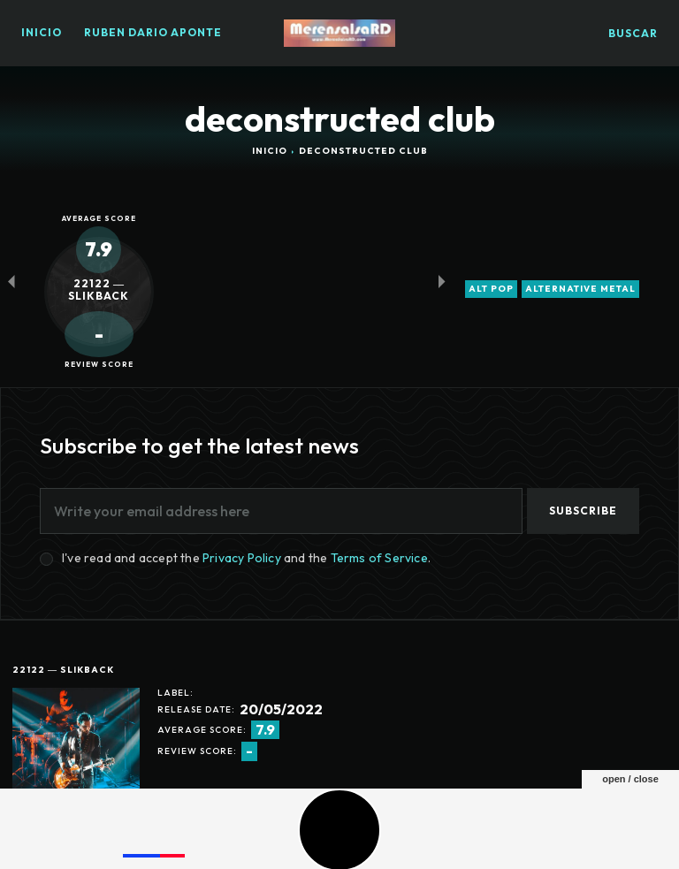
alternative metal (580, 289)
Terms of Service (379, 558)
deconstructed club (89, 798)
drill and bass (210, 798)
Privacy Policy (241, 558)
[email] (281, 511)
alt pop (491, 289)
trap (280, 798)
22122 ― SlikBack (63, 669)
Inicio (269, 150)
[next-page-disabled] (442, 281)
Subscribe (583, 510)
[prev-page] (11, 281)
